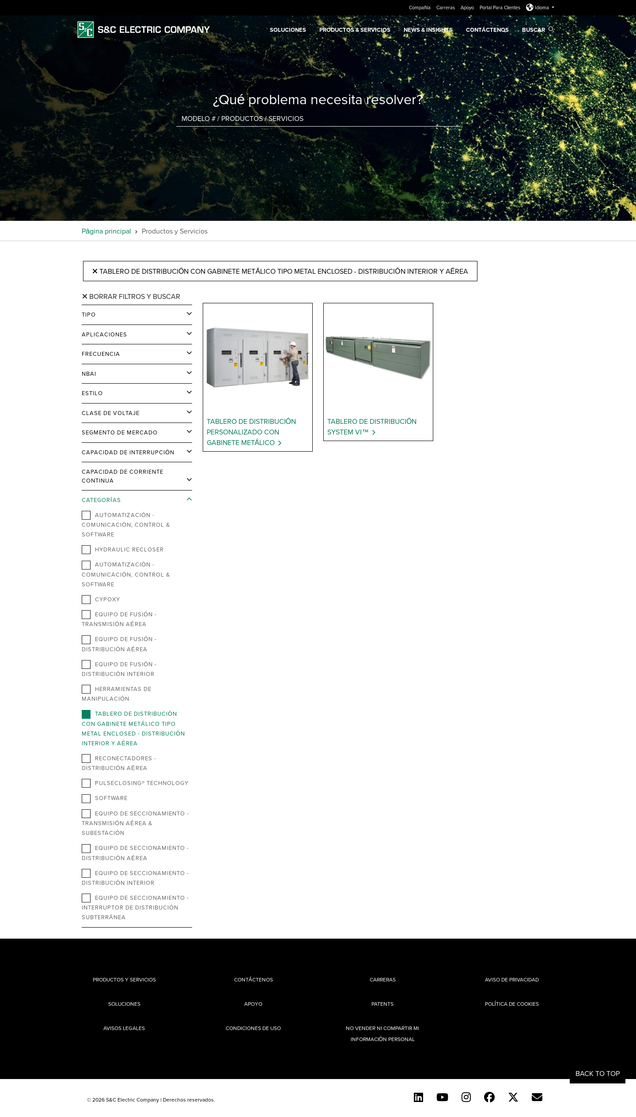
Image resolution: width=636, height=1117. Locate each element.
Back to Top (597, 1073)
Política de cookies (512, 1004)
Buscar (538, 30)
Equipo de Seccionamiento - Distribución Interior (135, 878)
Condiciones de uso (253, 1028)
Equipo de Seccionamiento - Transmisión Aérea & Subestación (135, 823)
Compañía (420, 7)
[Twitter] (513, 1097)
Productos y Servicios (124, 979)
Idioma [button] (538, 7)
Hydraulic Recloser (123, 549)
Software (105, 798)
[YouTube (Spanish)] (442, 1097)
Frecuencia (101, 354)
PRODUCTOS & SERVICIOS (354, 30)
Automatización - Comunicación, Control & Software (126, 524)
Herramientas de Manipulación (116, 693)
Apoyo (468, 7)
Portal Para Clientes (501, 7)
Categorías (101, 500)
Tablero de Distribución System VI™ (371, 426)
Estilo (92, 393)
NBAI (89, 373)
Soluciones (288, 30)
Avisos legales (124, 1028)
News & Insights (428, 30)
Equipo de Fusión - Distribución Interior (119, 669)
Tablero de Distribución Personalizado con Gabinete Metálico (251, 431)
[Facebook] (489, 1097)
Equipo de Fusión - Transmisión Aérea (119, 619)
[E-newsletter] (537, 1097)
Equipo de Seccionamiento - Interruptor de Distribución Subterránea (135, 907)
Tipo (89, 314)
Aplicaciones (104, 334)
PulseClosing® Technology (135, 783)
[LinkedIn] (418, 1097)
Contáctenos (487, 30)
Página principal (106, 231)
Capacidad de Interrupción (128, 452)
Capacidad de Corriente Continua (122, 476)
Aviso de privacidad (512, 979)
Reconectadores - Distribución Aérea (119, 763)
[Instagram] (466, 1097)
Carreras (446, 7)
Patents (382, 1004)
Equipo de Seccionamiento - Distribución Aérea (135, 852)
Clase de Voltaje (111, 413)
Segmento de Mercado (120, 432)
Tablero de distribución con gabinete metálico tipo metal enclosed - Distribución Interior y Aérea (280, 271)
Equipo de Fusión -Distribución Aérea (119, 644)
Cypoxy (101, 599)
